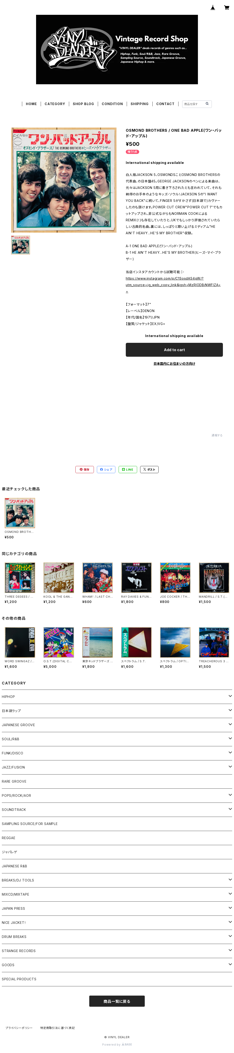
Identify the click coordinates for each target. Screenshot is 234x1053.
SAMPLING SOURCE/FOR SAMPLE (30, 824)
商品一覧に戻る (117, 1001)
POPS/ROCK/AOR (16, 795)
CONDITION (112, 104)
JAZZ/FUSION (13, 767)
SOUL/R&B (10, 739)
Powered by (117, 1044)
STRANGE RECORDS (19, 951)
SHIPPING (139, 104)
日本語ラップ (11, 711)
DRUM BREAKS (14, 937)
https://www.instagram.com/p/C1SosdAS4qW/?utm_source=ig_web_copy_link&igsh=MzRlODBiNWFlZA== (173, 284)
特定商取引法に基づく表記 (57, 1028)
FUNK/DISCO (12, 753)
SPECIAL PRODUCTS (19, 979)
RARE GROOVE (14, 781)
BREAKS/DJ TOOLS (18, 880)
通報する (217, 435)
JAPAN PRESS (13, 908)
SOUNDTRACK (14, 810)
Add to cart (174, 349)
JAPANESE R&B (14, 866)
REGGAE (8, 838)
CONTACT (165, 104)
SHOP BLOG (83, 104)
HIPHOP (8, 697)
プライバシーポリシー (19, 1028)
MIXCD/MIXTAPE (15, 894)
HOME (31, 104)
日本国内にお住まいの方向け (174, 364)
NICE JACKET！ (14, 923)
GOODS (8, 965)
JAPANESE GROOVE (18, 725)
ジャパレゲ (9, 852)
